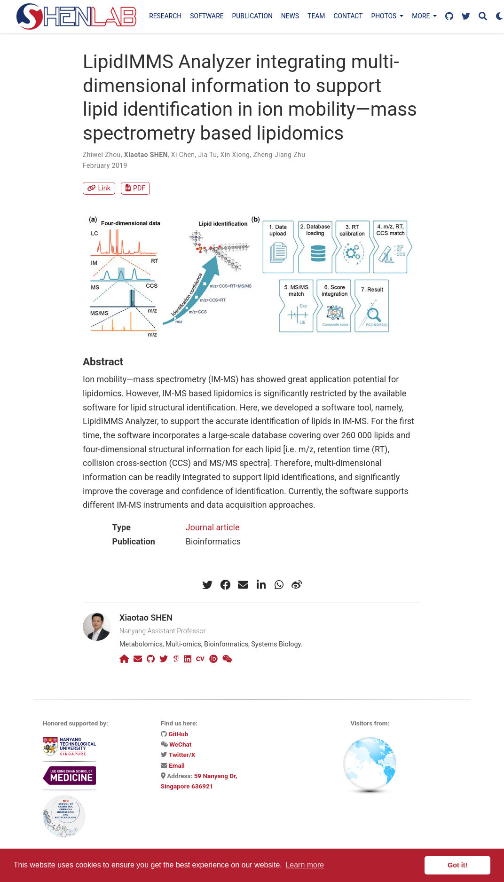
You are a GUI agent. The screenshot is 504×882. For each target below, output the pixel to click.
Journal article (213, 527)
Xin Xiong (235, 154)
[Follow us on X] (466, 16)
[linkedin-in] (261, 585)
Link (98, 188)
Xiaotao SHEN (146, 154)
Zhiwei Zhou (102, 154)
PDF (135, 188)
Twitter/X (182, 754)
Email (177, 765)
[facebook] (225, 585)
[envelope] (243, 585)
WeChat (180, 744)
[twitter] (207, 585)
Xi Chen (183, 154)
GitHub (178, 734)
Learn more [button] (304, 865)
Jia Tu (207, 154)
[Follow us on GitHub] (449, 16)
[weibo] (297, 585)
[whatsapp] (279, 585)
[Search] (483, 16)
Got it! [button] (457, 865)
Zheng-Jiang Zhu (279, 154)
